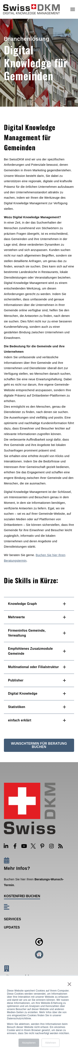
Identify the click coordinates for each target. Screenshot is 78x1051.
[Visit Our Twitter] (33, 846)
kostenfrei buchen (22, 896)
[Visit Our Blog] (60, 846)
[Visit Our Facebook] (15, 846)
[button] (39, 603)
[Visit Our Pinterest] (42, 846)
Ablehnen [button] (50, 1042)
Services (12, 919)
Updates (12, 927)
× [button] (69, 984)
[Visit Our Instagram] (51, 846)
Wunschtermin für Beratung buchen (39, 745)
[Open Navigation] (72, 9)
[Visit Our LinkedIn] (6, 846)
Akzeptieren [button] (29, 1042)
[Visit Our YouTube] (24, 846)
